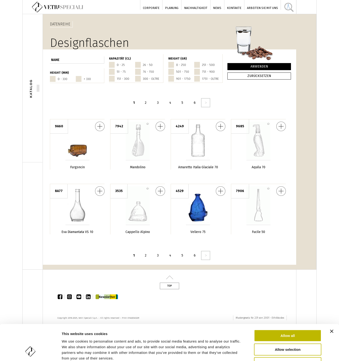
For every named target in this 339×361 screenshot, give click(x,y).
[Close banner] (331, 299)
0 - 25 (121, 65)
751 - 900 (208, 71)
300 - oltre (151, 78)
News (217, 8)
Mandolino (137, 167)
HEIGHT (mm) (59, 72)
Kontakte (234, 8)
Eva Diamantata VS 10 (77, 232)
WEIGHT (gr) (177, 58)
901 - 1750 (183, 78)
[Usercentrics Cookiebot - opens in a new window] (30, 351)
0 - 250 (181, 65)
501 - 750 (182, 71)
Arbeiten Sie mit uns (262, 8)
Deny (287, 331)
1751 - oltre (210, 78)
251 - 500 (208, 65)
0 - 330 (62, 79)
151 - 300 (123, 78)
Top (169, 286)
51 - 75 (121, 71)
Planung (171, 8)
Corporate (151, 8)
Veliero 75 (198, 232)
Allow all (288, 303)
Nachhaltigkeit (195, 8)
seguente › (205, 102)
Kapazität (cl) (120, 58)
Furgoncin (77, 167)
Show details (266, 352)
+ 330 (87, 79)
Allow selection (287, 317)
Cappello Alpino (137, 232)
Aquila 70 (258, 167)
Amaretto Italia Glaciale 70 (198, 167)
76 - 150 (148, 71)
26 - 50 (148, 65)
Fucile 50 (258, 232)
